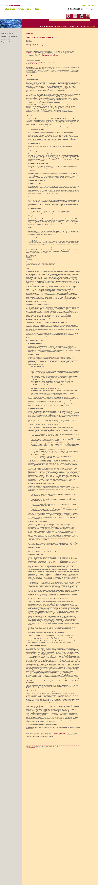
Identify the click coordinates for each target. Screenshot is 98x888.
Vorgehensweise (64, 26)
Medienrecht (56, 735)
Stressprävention (6, 39)
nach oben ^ (77, 743)
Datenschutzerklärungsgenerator (62, 733)
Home (41, 26)
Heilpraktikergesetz (31, 52)
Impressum (90, 26)
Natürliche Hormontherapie (9, 36)
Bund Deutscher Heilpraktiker (33, 62)
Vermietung (82, 26)
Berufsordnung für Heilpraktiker (50, 55)
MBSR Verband (36, 63)
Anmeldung (54, 26)
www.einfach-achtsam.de (32, 747)
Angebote (47, 26)
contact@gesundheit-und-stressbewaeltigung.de (38, 45)
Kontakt (71, 26)
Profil (76, 26)
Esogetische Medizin (7, 42)
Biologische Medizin (7, 33)
